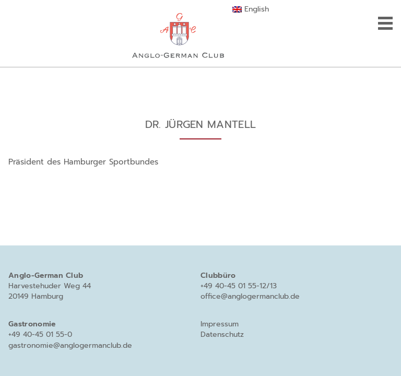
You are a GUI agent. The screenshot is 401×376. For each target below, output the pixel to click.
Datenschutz (222, 334)
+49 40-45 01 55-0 (40, 334)
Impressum (219, 324)
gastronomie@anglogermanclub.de (70, 345)
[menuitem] (250, 9)
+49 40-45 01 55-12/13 (238, 285)
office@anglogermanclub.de (250, 296)
